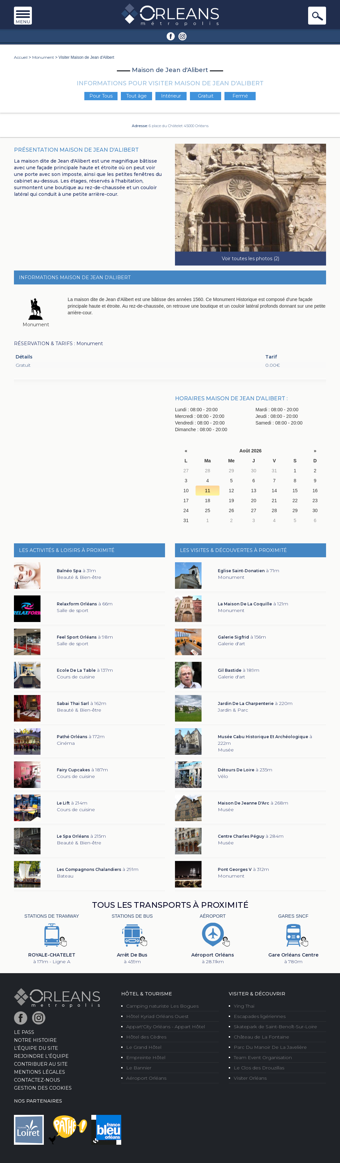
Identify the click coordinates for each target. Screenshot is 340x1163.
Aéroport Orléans (146, 1078)
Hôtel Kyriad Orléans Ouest (157, 1016)
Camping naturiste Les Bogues (162, 1006)
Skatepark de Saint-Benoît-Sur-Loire (275, 1027)
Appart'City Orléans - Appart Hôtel (165, 1027)
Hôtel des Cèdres (146, 1037)
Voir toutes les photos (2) (250, 259)
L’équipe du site (36, 1048)
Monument (43, 57)
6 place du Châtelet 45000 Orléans (179, 125)
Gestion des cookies (43, 1088)
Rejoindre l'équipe (41, 1056)
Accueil (21, 57)
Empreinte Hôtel (145, 1057)
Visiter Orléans (250, 1078)
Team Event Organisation (263, 1057)
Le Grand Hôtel (143, 1047)
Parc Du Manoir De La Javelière (270, 1047)
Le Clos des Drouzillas (259, 1068)
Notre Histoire (35, 1040)
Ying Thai (244, 1006)
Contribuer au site (41, 1064)
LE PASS (24, 1032)
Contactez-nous (37, 1080)
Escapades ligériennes (260, 1016)
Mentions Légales (39, 1072)
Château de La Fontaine (261, 1037)
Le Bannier (138, 1068)
